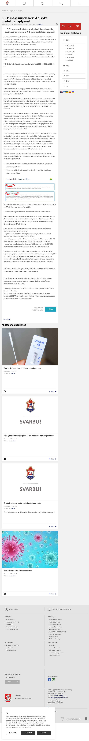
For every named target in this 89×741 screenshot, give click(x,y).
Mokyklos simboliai (12, 627)
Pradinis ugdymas (54, 622)
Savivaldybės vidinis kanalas (59, 609)
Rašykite (8, 682)
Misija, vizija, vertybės (12, 622)
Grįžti (8, 320)
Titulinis (4, 11)
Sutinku (43, 733)
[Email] (53, 679)
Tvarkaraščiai (11, 609)
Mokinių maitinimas (55, 634)
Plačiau (51, 391)
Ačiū (51, 309)
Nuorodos (52, 645)
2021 (67, 86)
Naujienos (12, 11)
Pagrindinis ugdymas (55, 619)
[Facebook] (49, 679)
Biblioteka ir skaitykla (55, 639)
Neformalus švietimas (55, 627)
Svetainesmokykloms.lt (73, 719)
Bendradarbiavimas (12, 629)
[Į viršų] (86, 718)
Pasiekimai (9, 624)
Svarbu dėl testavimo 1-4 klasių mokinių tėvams (22, 368)
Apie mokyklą (10, 619)
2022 (67, 81)
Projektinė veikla (11, 650)
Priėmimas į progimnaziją (56, 653)
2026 (67, 40)
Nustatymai (13, 733)
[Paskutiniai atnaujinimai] (43, 3)
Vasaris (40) (70, 57)
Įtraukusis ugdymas (55, 624)
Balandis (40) (70, 51)
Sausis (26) (69, 60)
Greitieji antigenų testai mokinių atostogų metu (22, 503)
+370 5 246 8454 (58, 695)
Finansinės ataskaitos (12, 645)
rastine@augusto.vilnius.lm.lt (59, 697)
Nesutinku (28, 733)
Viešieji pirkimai (10, 648)
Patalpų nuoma (53, 636)
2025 (67, 65)
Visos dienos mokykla (55, 629)
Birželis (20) (70, 45)
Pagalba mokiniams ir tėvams (57, 631)
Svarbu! (20, 11)
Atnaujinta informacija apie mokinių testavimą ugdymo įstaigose (29, 436)
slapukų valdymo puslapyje (22, 727)
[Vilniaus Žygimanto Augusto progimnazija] (7, 3)
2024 (67, 71)
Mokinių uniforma (54, 655)
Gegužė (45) (70, 48)
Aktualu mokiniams (55, 650)
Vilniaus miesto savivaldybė (23, 698)
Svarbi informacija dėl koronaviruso (18, 571)
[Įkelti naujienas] (24, 3)
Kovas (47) (69, 54)
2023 (67, 76)
